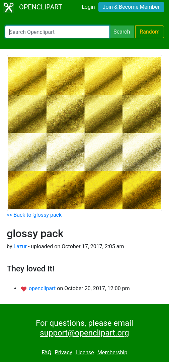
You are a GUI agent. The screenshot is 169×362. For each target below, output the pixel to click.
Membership (112, 352)
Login (88, 7)
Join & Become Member (131, 7)
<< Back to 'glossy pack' (35, 215)
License (85, 352)
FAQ (47, 352)
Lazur (20, 246)
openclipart (43, 288)
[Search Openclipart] (57, 31)
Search (121, 32)
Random (150, 32)
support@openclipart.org (84, 333)
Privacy (63, 352)
